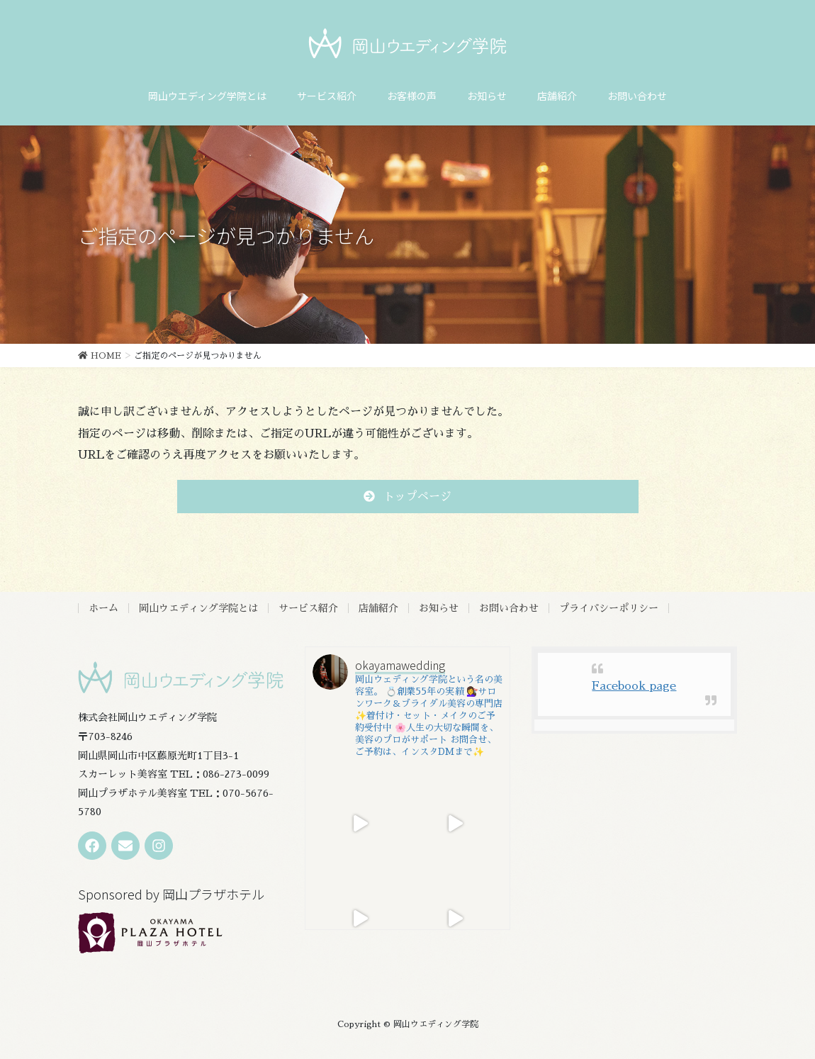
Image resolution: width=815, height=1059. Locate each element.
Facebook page (634, 686)
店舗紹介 (378, 608)
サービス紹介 (308, 608)
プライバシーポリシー (608, 608)
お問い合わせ (509, 608)
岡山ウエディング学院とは (198, 608)
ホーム (103, 608)
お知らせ (439, 608)
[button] (408, 496)
